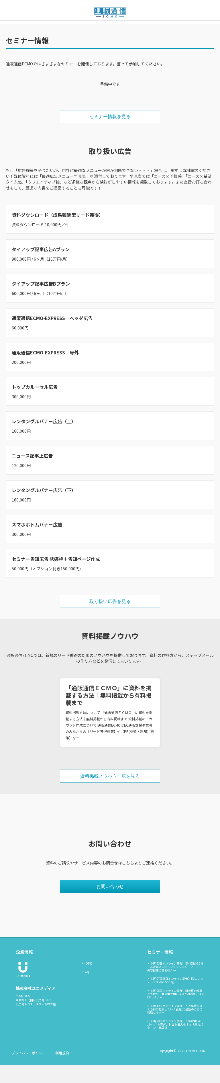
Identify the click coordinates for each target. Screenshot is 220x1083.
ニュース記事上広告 (32, 474)
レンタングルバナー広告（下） (44, 508)
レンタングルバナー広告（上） (44, 439)
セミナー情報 (101, 29)
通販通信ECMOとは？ (62, 29)
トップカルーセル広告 (35, 405)
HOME (88, 982)
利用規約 (62, 1071)
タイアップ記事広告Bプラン (41, 301)
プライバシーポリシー (28, 1071)
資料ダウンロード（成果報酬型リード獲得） (57, 233)
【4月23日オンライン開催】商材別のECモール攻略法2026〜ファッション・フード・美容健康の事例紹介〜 (175, 985)
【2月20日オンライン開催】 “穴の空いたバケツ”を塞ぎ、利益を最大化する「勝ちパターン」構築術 (175, 1042)
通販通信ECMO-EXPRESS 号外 (45, 370)
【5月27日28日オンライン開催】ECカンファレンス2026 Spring (175, 998)
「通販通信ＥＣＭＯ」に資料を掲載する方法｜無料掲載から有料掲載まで (109, 713)
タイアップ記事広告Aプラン (41, 267)
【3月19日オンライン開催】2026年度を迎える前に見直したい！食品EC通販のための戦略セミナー (175, 1027)
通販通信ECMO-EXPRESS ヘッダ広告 (52, 336)
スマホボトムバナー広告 (37, 542)
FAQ (86, 990)
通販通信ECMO (163, 29)
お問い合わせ (131, 29)
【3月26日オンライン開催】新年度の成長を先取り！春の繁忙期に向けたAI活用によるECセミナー (175, 1012)
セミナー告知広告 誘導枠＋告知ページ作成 (56, 577)
